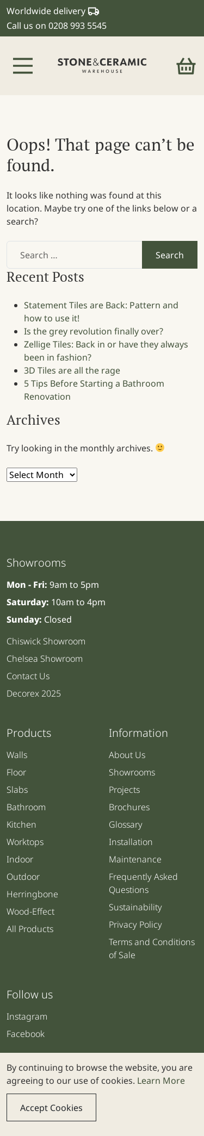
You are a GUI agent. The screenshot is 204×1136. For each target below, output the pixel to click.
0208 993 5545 (77, 26)
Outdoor (23, 877)
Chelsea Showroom (45, 659)
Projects (124, 790)
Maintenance (135, 859)
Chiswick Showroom (46, 641)
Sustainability (135, 907)
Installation (131, 842)
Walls (17, 755)
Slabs (17, 790)
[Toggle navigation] (23, 65)
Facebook (26, 1034)
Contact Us (28, 676)
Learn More (161, 1081)
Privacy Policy (135, 924)
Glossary (126, 824)
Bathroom (26, 807)
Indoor (20, 859)
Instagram (27, 1016)
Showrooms (132, 772)
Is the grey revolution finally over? (93, 331)
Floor (16, 772)
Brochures (129, 807)
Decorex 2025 (34, 693)
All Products (30, 929)
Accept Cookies (51, 1108)
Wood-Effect (30, 911)
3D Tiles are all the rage (72, 370)
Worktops (25, 842)
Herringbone (32, 894)
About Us (127, 755)
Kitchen (21, 824)
